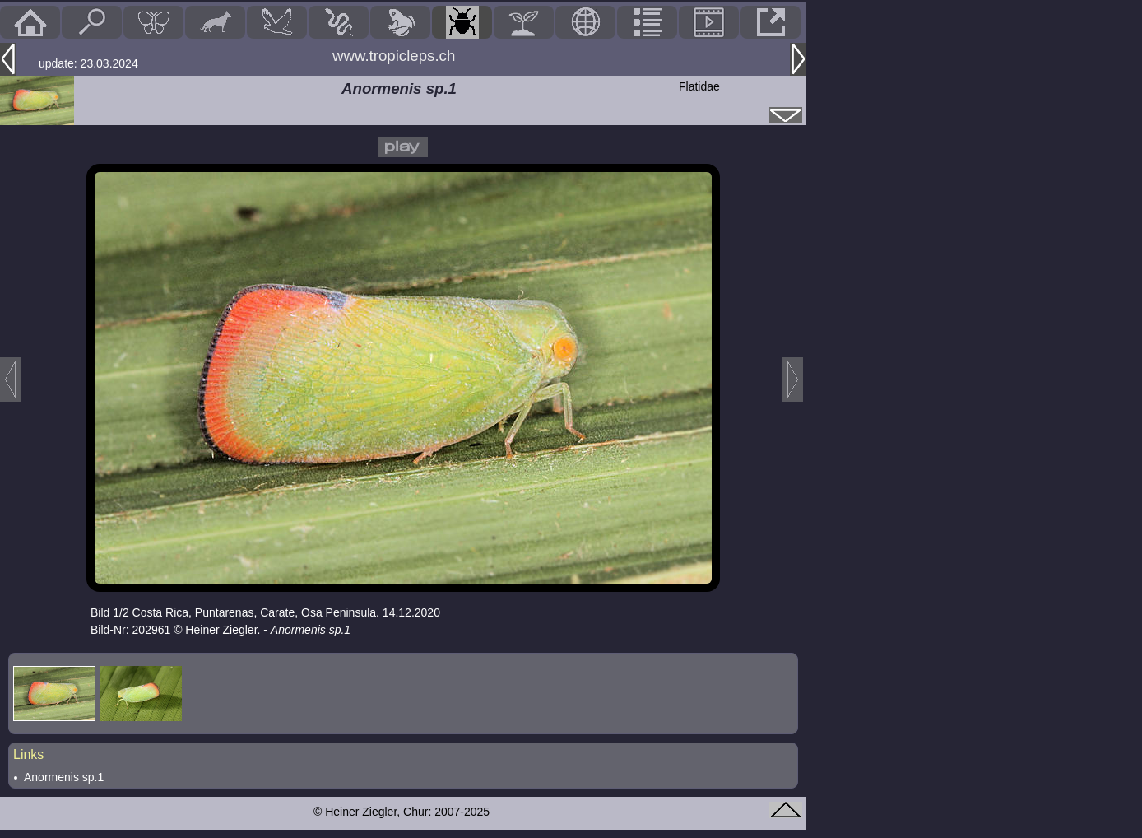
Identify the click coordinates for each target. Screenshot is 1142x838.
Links (28, 754)
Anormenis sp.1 (64, 777)
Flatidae (699, 86)
